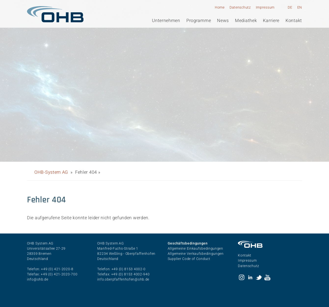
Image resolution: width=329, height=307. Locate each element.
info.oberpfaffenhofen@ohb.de (123, 279)
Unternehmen (166, 20)
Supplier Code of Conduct (189, 259)
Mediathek (246, 20)
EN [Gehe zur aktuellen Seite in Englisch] (299, 7)
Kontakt (294, 20)
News (223, 20)
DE (290, 7)
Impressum (265, 7)
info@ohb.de (37, 279)
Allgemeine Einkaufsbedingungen (195, 248)
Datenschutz (240, 7)
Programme (198, 20)
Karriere (271, 20)
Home (220, 7)
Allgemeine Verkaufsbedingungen (196, 254)
